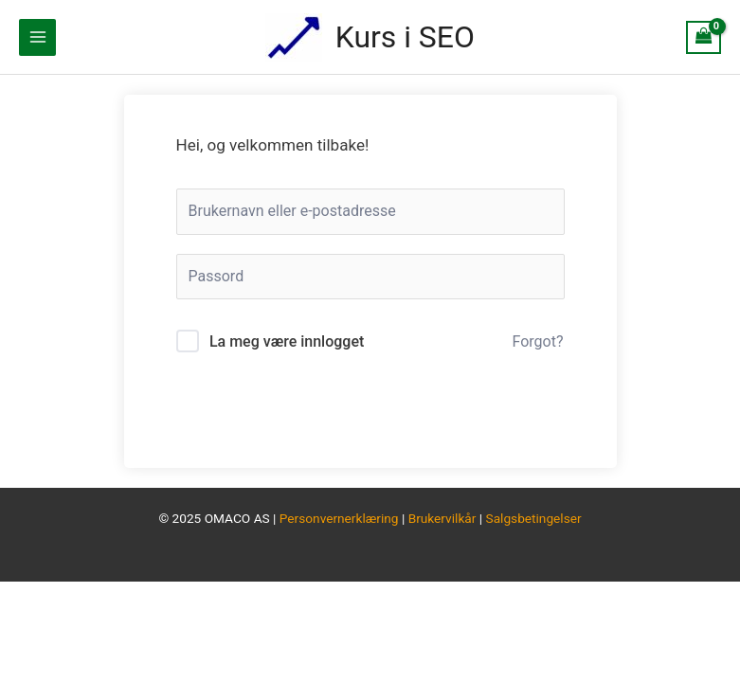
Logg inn (370, 411)
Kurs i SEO (405, 37)
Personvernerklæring (339, 518)
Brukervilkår (443, 518)
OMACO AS (237, 518)
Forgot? (538, 341)
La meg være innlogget (286, 341)
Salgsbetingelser (534, 518)
